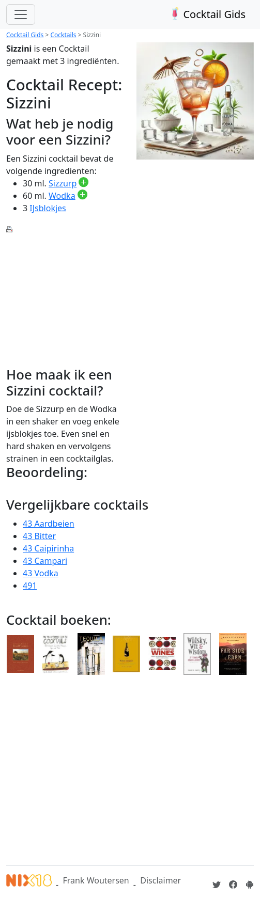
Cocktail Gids (206, 14)
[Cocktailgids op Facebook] (233, 884)
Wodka (62, 195)
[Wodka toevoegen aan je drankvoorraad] (82, 195)
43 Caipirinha (48, 548)
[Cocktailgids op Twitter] (216, 884)
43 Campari (45, 560)
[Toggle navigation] (20, 14)
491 (30, 585)
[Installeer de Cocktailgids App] (250, 884)
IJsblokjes (47, 208)
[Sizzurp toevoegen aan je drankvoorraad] (83, 183)
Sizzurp (63, 183)
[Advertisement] (65, 294)
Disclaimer (160, 880)
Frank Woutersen (96, 880)
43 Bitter (39, 536)
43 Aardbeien (48, 523)
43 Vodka (40, 573)
